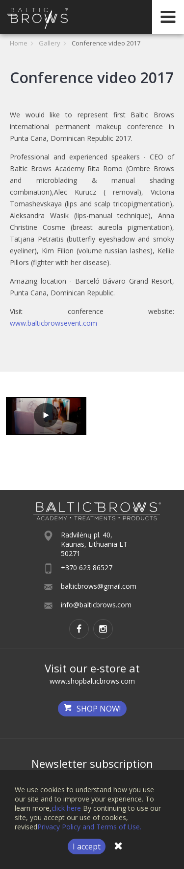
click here (66, 808)
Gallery (49, 43)
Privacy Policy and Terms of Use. (89, 826)
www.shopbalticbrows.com (92, 681)
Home (18, 43)
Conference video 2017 (106, 43)
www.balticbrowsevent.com (53, 323)
